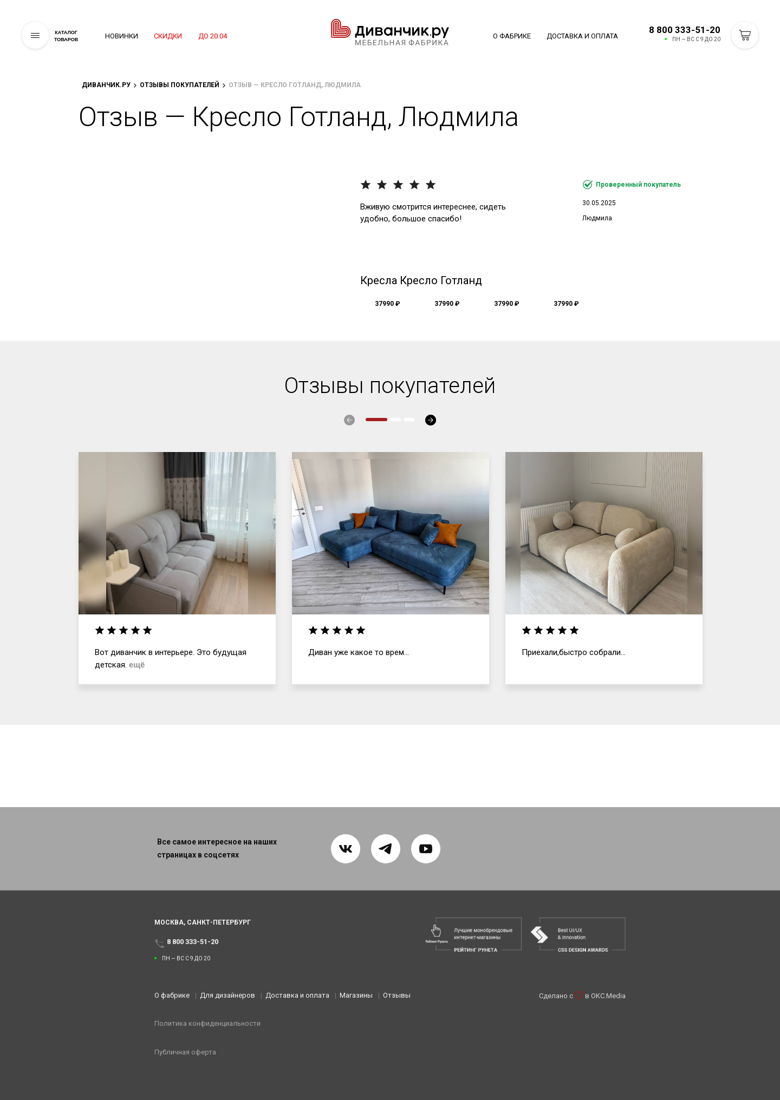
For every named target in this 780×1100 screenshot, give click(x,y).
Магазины (356, 1002)
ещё (137, 664)
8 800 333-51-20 (684, 29)
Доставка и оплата (582, 36)
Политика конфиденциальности (207, 1031)
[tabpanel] (177, 568)
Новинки (121, 36)
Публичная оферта (185, 1059)
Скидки (194, 36)
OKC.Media (608, 1013)
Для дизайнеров (227, 1002)
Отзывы (397, 1002)
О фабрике (512, 36)
